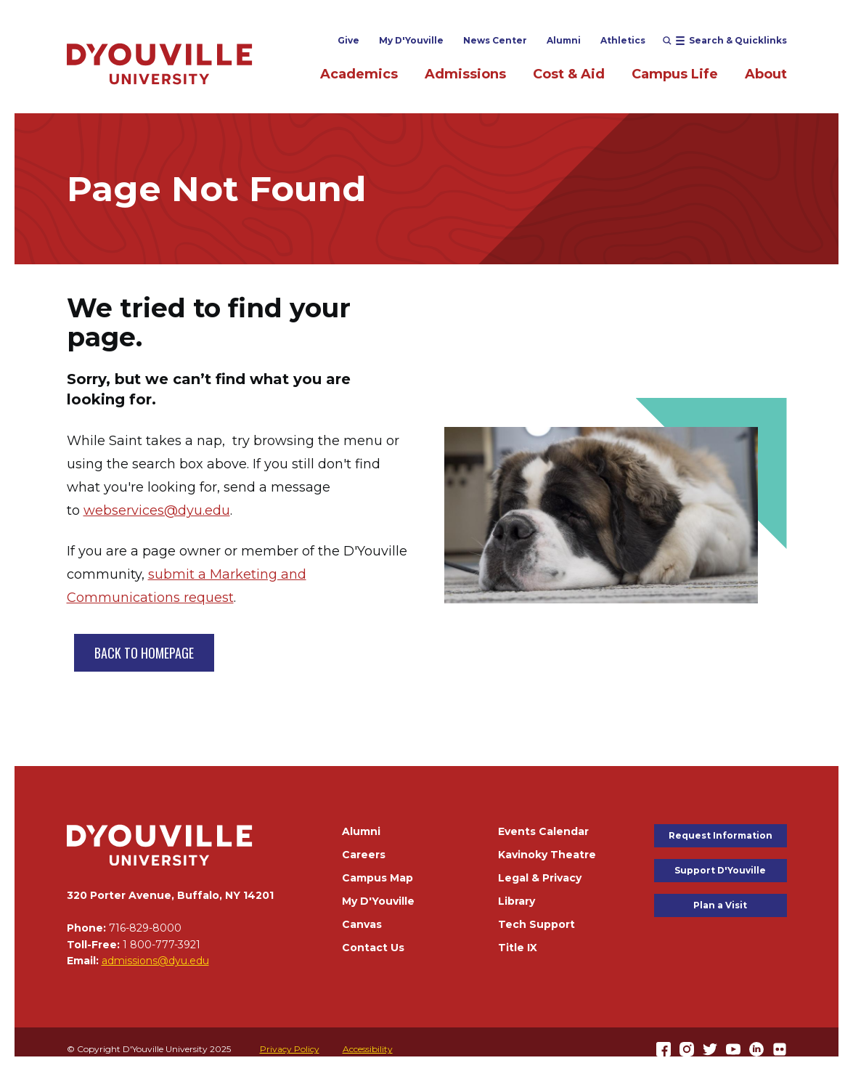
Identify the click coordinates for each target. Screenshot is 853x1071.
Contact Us (373, 947)
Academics (359, 74)
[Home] (160, 63)
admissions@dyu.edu (155, 960)
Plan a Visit (720, 905)
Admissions (465, 74)
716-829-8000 (145, 927)
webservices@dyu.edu (156, 510)
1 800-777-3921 (161, 944)
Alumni (564, 40)
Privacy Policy (289, 1048)
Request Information (720, 835)
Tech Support (536, 924)
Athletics (622, 40)
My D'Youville (411, 40)
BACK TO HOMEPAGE (144, 652)
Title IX (517, 947)
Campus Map (377, 877)
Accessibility (368, 1048)
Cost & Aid (569, 74)
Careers (363, 854)
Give (348, 40)
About (766, 74)
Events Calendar (543, 831)
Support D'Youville (720, 870)
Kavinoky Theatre (547, 854)
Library (516, 901)
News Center (495, 40)
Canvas (362, 924)
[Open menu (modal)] (725, 40)
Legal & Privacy (539, 877)
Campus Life (675, 74)
